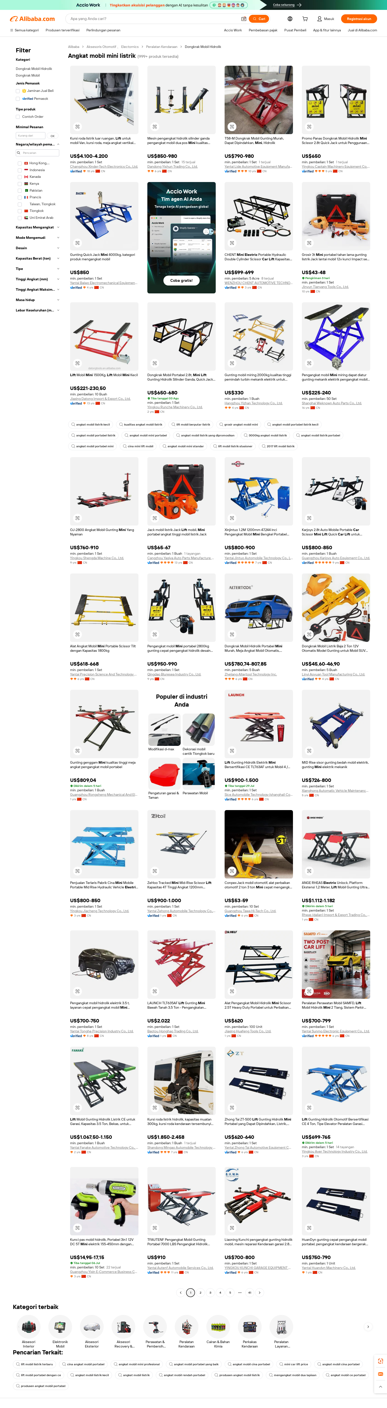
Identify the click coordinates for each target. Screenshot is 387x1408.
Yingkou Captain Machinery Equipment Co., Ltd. (336, 166)
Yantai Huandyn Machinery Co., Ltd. (329, 1268)
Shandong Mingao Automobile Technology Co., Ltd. (181, 1147)
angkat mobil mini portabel (146, 435)
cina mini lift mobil (138, 446)
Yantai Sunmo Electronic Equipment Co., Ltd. (336, 1031)
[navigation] (37, 670)
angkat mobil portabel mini (92, 446)
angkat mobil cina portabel (249, 1364)
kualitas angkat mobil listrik (140, 425)
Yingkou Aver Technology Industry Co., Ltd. (335, 1151)
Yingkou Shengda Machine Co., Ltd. (97, 558)
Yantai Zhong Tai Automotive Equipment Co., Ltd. (259, 1147)
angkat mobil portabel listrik (93, 435)
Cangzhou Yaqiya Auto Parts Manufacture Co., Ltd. (181, 558)
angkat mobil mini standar (183, 446)
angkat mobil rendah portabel (182, 1375)
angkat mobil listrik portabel (318, 435)
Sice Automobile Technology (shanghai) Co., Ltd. (259, 794)
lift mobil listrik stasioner (232, 446)
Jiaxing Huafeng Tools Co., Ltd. (248, 1031)
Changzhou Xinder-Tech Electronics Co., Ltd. (104, 166)
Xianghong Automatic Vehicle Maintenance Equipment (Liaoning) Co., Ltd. (336, 791)
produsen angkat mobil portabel (40, 1386)
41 (249, 1292)
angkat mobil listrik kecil (90, 425)
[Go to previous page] (180, 1292)
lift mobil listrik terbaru (34, 1364)
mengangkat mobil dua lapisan (292, 1375)
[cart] (306, 19)
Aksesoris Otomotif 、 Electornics (113, 47)
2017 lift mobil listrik (278, 446)
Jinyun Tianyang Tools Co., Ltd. (325, 287)
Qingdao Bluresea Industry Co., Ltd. (174, 674)
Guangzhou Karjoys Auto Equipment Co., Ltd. (336, 558)
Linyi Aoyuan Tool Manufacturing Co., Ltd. (333, 674)
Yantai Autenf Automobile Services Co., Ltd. (180, 1268)
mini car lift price (293, 1364)
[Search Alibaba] (154, 18)
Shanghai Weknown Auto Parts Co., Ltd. (332, 403)
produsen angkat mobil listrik (237, 1375)
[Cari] (259, 19)
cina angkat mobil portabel (83, 1364)
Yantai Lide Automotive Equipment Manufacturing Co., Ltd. (259, 166)
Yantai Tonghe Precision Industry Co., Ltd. (102, 1031)
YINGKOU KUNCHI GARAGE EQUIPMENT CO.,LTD (259, 1268)
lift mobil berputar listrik (191, 425)
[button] (244, 19)
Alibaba (73, 47)
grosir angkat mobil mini (238, 425)
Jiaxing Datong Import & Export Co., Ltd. (100, 399)
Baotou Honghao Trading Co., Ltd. (172, 1031)
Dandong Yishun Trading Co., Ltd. (172, 166)
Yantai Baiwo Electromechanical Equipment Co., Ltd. (104, 283)
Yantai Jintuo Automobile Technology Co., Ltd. (259, 558)
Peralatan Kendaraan (161, 47)
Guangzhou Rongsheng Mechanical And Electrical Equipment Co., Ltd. (104, 794)
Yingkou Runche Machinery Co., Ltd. (175, 407)
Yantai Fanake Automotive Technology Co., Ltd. (104, 1147)
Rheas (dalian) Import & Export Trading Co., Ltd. (336, 915)
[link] (380, 1361)
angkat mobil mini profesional (137, 1364)
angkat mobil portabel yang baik (193, 1364)
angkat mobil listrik (134, 1375)
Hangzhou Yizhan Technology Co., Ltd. (254, 403)
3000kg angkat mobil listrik (265, 435)
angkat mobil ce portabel (346, 1375)
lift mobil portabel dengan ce (38, 1375)
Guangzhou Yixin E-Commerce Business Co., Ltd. (104, 1272)
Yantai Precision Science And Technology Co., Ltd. (104, 674)
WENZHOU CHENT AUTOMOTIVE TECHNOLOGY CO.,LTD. (259, 283)
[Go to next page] (259, 1292)
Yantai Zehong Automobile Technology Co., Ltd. (181, 911)
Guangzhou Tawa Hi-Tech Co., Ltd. (250, 911)
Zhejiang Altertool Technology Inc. (251, 674)
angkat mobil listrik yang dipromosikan (205, 435)
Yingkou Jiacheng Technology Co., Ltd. (99, 911)
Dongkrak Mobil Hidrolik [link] (203, 47)
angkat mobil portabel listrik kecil (292, 425)
